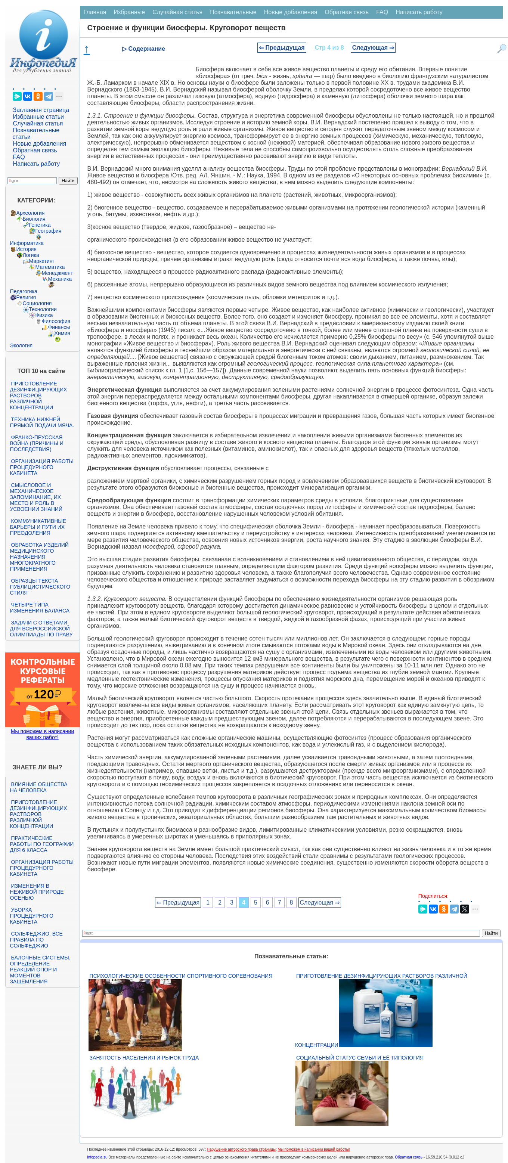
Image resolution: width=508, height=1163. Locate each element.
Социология (37, 303)
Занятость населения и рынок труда (144, 1058)
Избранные (129, 12)
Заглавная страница (41, 110)
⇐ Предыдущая (282, 47)
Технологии (43, 309)
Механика (60, 279)
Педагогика (23, 291)
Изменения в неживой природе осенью (37, 892)
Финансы (59, 327)
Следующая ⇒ (373, 47)
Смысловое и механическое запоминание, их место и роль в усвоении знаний (36, 497)
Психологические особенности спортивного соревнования (181, 976)
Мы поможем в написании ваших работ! (42, 734)
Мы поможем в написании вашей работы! (314, 1149)
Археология (30, 213)
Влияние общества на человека (39, 787)
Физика (44, 315)
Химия (62, 333)
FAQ (19, 157)
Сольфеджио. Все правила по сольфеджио (36, 940)
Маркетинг (42, 261)
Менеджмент (57, 273)
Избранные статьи (38, 117)
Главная (95, 12)
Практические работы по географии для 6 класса (42, 844)
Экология (21, 345)
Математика (50, 267)
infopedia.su (97, 1157)
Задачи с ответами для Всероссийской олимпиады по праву (41, 629)
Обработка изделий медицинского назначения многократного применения (39, 557)
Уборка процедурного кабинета (31, 916)
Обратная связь (35, 150)
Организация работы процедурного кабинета (42, 467)
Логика (31, 255)
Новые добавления (39, 143)
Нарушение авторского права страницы (241, 1149)
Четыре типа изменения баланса (39, 608)
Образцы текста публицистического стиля (40, 587)
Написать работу (36, 164)
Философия (56, 321)
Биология (34, 219)
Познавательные (233, 12)
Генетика (40, 225)
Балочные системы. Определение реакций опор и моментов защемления (40, 969)
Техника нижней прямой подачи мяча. (42, 422)
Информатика (27, 243)
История (26, 249)
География (48, 231)
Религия (26, 297)
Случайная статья (38, 123)
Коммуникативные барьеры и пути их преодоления (38, 527)
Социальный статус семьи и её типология (360, 1058)
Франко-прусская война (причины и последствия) (37, 443)
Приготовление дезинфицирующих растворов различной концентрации (38, 395)
